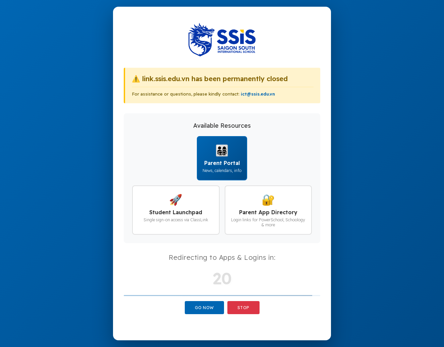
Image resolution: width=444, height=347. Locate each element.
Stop (243, 307)
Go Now (204, 307)
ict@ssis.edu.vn (258, 94)
